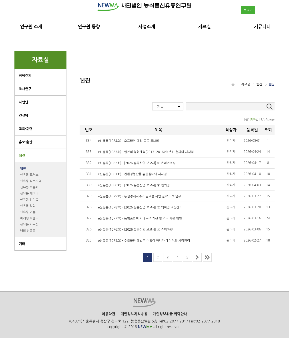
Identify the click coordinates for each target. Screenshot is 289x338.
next (197, 257)
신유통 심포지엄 (30, 181)
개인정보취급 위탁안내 (170, 314)
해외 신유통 (28, 230)
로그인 (248, 10)
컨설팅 (23, 115)
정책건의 (25, 75)
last (207, 257)
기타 (22, 244)
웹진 (22, 155)
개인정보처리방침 (133, 314)
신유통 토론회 (29, 187)
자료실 (204, 26)
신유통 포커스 (29, 174)
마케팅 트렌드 (29, 218)
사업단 (23, 102)
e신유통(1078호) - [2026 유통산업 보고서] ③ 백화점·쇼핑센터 (140, 207)
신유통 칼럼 (28, 205)
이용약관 (108, 314)
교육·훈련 (25, 128)
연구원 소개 (31, 26)
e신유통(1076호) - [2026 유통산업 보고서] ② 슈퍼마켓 (135, 229)
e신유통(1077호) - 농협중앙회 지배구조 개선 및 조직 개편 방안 (140, 218)
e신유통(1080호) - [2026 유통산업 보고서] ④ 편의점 (134, 185)
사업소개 (146, 26)
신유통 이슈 (28, 212)
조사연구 (25, 88)
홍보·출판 (25, 142)
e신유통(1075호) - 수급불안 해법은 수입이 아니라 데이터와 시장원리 (144, 240)
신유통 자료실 (29, 224)
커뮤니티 (262, 26)
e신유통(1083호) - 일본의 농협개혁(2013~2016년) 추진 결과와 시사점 (146, 151)
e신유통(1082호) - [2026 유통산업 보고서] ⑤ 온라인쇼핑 (137, 163)
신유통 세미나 (29, 193)
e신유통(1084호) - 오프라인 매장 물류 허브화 (128, 140)
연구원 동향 (89, 26)
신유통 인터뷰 (29, 199)
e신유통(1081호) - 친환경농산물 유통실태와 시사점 (132, 174)
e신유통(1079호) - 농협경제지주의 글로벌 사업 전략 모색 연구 (139, 196)
